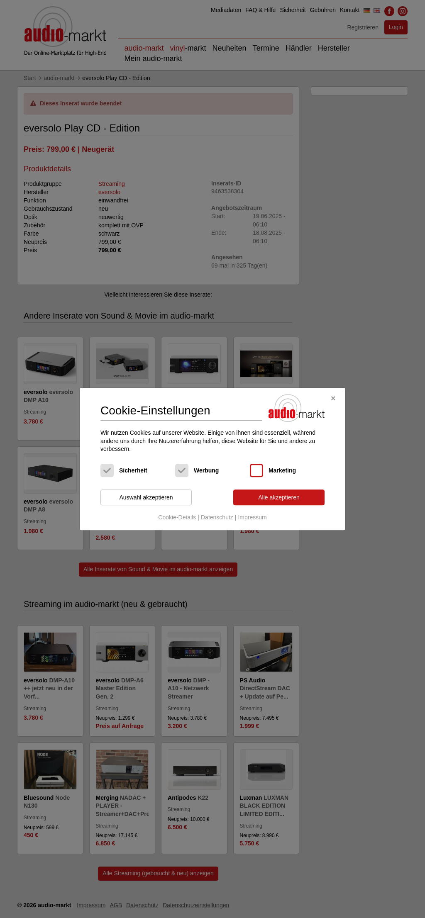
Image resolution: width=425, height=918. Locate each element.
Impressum (252, 517)
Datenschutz (217, 517)
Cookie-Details (177, 517)
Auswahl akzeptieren (146, 497)
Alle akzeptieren (279, 497)
